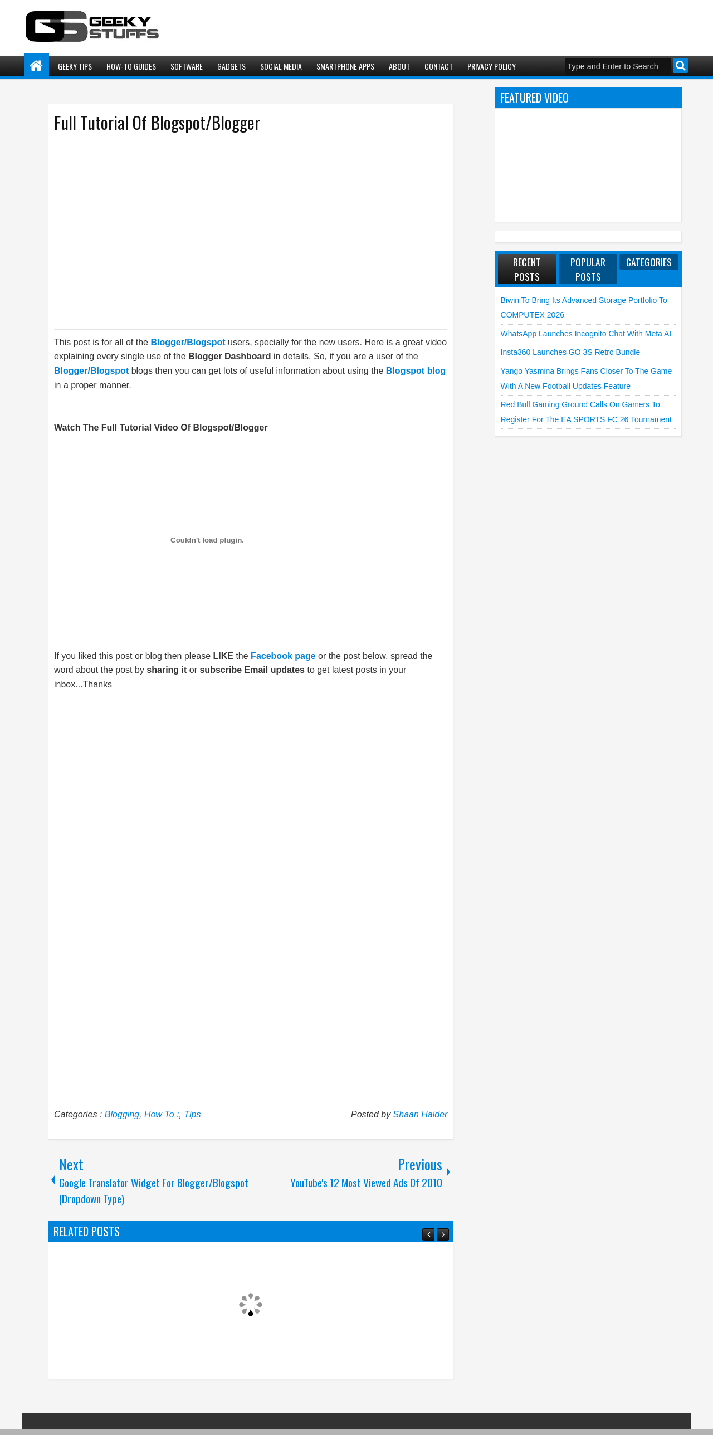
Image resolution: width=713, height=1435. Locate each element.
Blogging (122, 1114)
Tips (192, 1114)
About (399, 66)
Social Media (281, 66)
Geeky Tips (75, 66)
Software (186, 66)
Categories (649, 262)
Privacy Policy (491, 66)
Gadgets (231, 66)
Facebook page (283, 656)
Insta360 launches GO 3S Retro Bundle (571, 352)
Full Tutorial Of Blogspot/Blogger (157, 122)
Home (36, 66)
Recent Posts (527, 269)
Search (680, 65)
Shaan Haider (420, 1114)
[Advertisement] (239, 230)
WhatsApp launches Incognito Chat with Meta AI (586, 333)
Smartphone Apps (345, 66)
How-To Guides (131, 66)
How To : (161, 1114)
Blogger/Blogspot (187, 342)
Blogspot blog (416, 370)
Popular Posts (587, 269)
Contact (438, 66)
